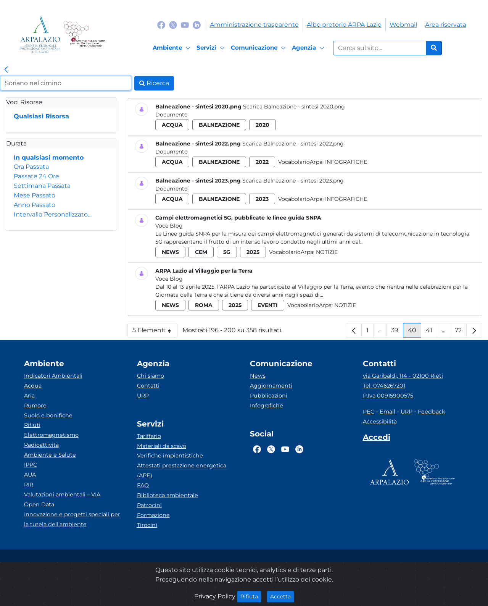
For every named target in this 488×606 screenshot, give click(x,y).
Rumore (35, 405)
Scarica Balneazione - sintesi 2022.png (293, 143)
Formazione (153, 515)
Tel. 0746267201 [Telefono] (384, 385)
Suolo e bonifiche (48, 415)
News (258, 375)
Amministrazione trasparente (254, 24)
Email (387, 411)
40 (414, 332)
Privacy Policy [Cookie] (214, 596)
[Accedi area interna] (376, 439)
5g (226, 252)
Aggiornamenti (271, 385)
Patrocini (149, 505)
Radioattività (41, 444)
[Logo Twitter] (173, 24)
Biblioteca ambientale (167, 495)
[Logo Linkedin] (197, 24)
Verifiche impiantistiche (170, 455)
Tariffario (149, 436)
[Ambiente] (172, 48)
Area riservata (445, 24)
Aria (29, 395)
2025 (252, 252)
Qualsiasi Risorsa (41, 116)
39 (397, 332)
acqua (172, 124)
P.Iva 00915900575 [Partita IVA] (388, 395)
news (170, 252)
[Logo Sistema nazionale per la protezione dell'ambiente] (84, 34)
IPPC (30, 464)
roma (204, 305)
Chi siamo (150, 375)
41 (431, 332)
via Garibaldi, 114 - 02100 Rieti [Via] (403, 375)
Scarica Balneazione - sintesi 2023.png (293, 180)
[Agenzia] (309, 48)
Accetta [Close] (282, 596)
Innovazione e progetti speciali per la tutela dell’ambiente (72, 519)
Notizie (327, 252)
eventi (268, 305)
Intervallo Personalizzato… (53, 214)
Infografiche (346, 161)
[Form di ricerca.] (379, 48)
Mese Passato (34, 195)
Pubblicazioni (268, 395)
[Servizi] (211, 48)
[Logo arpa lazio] (40, 34)
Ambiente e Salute (50, 454)
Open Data (39, 504)
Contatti (148, 385)
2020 (262, 124)
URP (143, 395)
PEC (368, 411)
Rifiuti (32, 425)
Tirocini (147, 525)
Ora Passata (31, 166)
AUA (30, 474)
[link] (6, 70)
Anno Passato (34, 204)
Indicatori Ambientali (53, 375)
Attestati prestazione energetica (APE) (181, 470)
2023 (262, 199)
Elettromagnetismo (51, 434)
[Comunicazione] (259, 48)
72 (461, 332)
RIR (28, 484)
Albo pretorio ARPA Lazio (344, 24)
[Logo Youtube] (185, 24)
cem (201, 252)
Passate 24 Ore (36, 176)
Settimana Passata (42, 185)
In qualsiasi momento (49, 157)
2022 (262, 161)
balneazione (219, 124)
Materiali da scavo (161, 446)
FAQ (143, 485)
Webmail (403, 24)
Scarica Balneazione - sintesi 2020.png (294, 106)
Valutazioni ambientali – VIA (62, 494)
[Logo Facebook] (161, 24)
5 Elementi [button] (154, 332)
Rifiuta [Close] (250, 596)
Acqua (33, 385)
